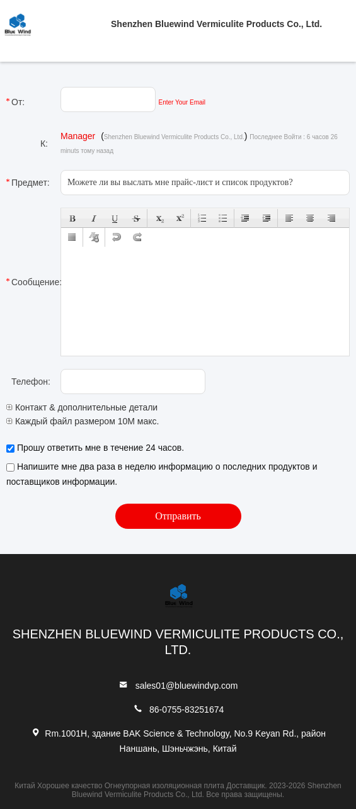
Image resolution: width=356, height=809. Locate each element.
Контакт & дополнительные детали (82, 407)
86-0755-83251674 (186, 709)
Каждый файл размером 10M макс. (82, 421)
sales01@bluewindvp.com (186, 686)
